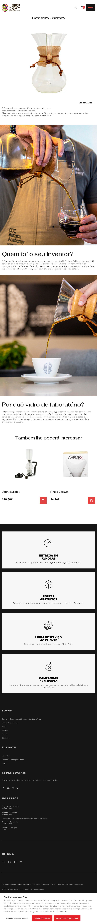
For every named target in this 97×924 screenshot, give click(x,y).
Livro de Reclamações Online (13, 760)
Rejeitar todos (42, 918)
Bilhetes (5, 730)
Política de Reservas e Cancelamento (70, 884)
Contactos (6, 756)
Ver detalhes (87, 103)
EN (9, 862)
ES (15, 862)
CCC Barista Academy (10, 723)
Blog (3, 727)
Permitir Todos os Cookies (67, 918)
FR (21, 862)
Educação (5, 738)
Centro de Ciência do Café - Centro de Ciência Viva (21, 719)
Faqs (4, 763)
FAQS (53, 884)
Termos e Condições (9, 884)
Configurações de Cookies (17, 918)
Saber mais (62, 911)
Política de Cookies (24, 884)
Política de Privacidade (41, 884)
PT (3, 861)
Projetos (5, 734)
